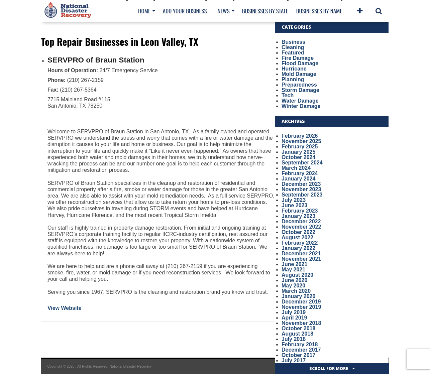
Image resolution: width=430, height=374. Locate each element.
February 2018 (300, 344)
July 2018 (294, 339)
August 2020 (297, 275)
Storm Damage (300, 90)
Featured (293, 52)
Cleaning (293, 47)
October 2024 (298, 157)
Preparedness (299, 85)
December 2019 (301, 301)
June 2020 (294, 280)
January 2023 (298, 216)
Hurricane (294, 69)
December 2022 (301, 221)
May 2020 (293, 285)
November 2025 (301, 141)
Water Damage (300, 101)
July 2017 (294, 360)
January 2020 (298, 296)
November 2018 (301, 323)
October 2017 (298, 355)
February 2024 (300, 173)
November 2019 (301, 307)
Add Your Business (185, 11)
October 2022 (298, 232)
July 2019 (294, 312)
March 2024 (296, 168)
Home (144, 11)
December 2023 (301, 184)
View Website (64, 308)
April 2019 (294, 318)
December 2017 (301, 350)
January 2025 (298, 152)
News (223, 11)
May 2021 (293, 269)
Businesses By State (265, 11)
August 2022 (297, 237)
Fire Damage (298, 58)
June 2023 (294, 205)
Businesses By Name (319, 11)
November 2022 (301, 227)
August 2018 (297, 334)
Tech (288, 95)
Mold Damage (299, 74)
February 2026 (300, 136)
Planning (293, 79)
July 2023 (294, 200)
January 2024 (298, 178)
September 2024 (302, 162)
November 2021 (301, 259)
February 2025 (300, 146)
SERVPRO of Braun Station (95, 60)
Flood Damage (300, 63)
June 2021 (294, 264)
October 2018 (298, 328)
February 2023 (300, 211)
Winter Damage (301, 106)
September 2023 (302, 195)
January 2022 (298, 248)
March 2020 (296, 291)
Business (293, 42)
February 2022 (300, 243)
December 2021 (301, 253)
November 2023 (301, 189)
